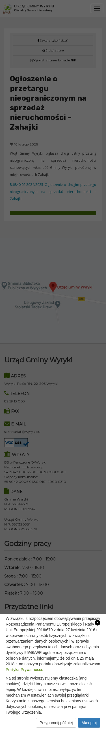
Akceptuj (89, 722)
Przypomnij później (56, 722)
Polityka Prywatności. (24, 669)
